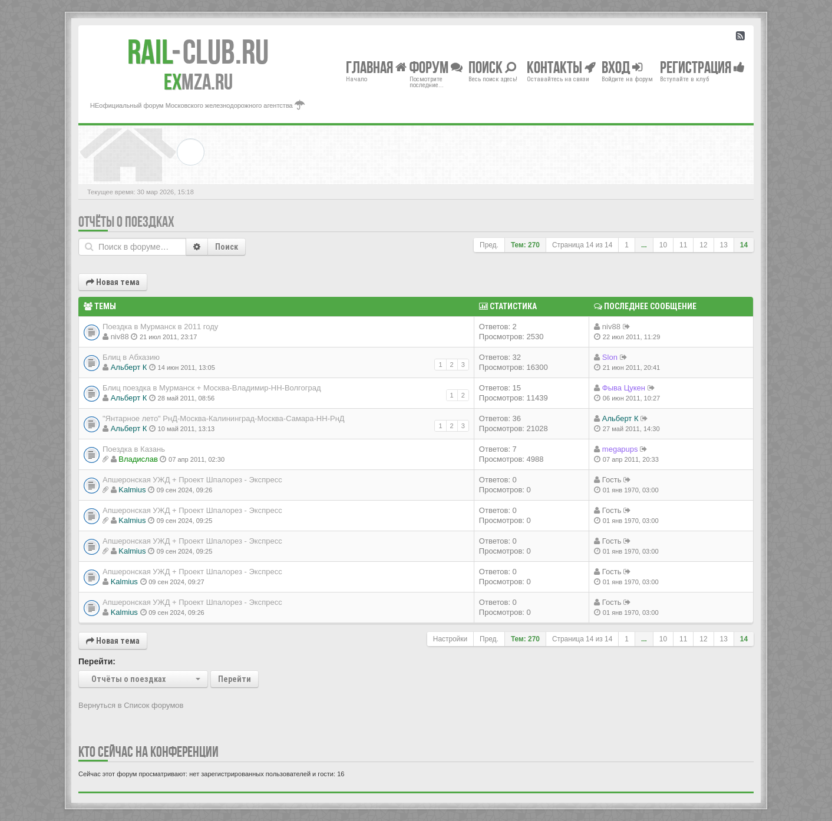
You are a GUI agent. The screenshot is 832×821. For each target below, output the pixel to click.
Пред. (489, 245)
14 (744, 245)
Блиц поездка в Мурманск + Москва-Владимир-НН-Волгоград (212, 387)
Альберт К (129, 367)
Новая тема (113, 282)
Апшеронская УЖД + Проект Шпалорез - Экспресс (192, 479)
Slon (610, 357)
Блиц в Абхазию (131, 357)
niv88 (120, 336)
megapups (620, 449)
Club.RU (198, 52)
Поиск (226, 246)
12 (703, 245)
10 (663, 245)
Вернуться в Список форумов (131, 705)
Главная (376, 67)
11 (683, 245)
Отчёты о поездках (126, 222)
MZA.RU (198, 81)
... (644, 245)
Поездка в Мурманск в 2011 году (160, 326)
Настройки (450, 639)
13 (724, 245)
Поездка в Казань (134, 449)
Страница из (582, 245)
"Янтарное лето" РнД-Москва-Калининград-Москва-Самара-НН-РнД (224, 418)
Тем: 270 (525, 245)
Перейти (234, 679)
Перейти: (96, 661)
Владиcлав (138, 459)
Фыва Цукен (623, 387)
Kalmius (132, 489)
